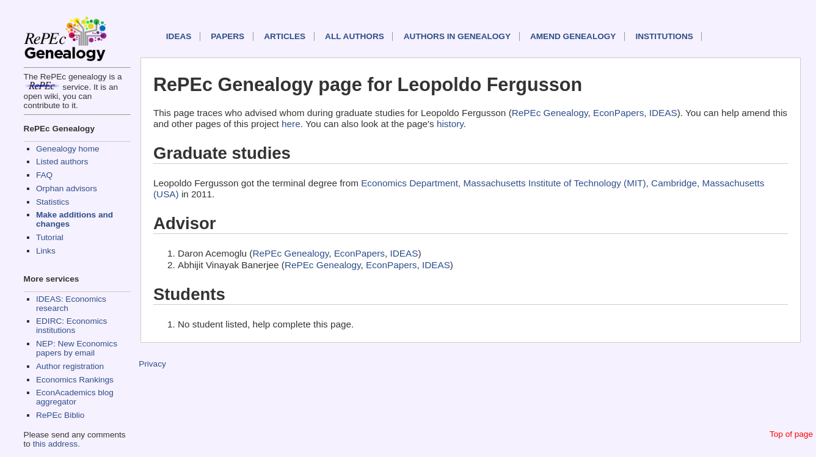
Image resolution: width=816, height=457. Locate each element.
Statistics (52, 202)
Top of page (791, 434)
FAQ (44, 175)
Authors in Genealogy (457, 36)
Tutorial (50, 237)
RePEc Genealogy (550, 113)
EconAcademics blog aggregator (75, 397)
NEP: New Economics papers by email (76, 348)
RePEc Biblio (60, 415)
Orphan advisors (66, 188)
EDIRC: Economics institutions (71, 325)
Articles (284, 36)
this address (55, 443)
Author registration (70, 366)
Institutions (664, 36)
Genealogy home (68, 148)
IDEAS (179, 36)
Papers (227, 36)
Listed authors (62, 161)
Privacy (152, 363)
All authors (354, 36)
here (291, 124)
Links (46, 250)
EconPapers (618, 113)
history (450, 124)
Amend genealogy (573, 36)
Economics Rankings (75, 379)
